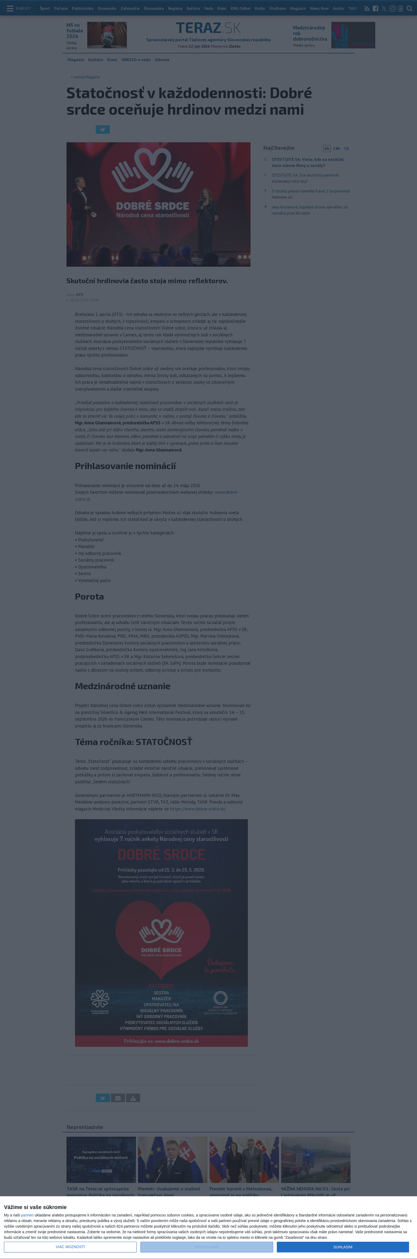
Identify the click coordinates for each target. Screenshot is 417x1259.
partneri (27, 1215)
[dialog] (208, 1228)
